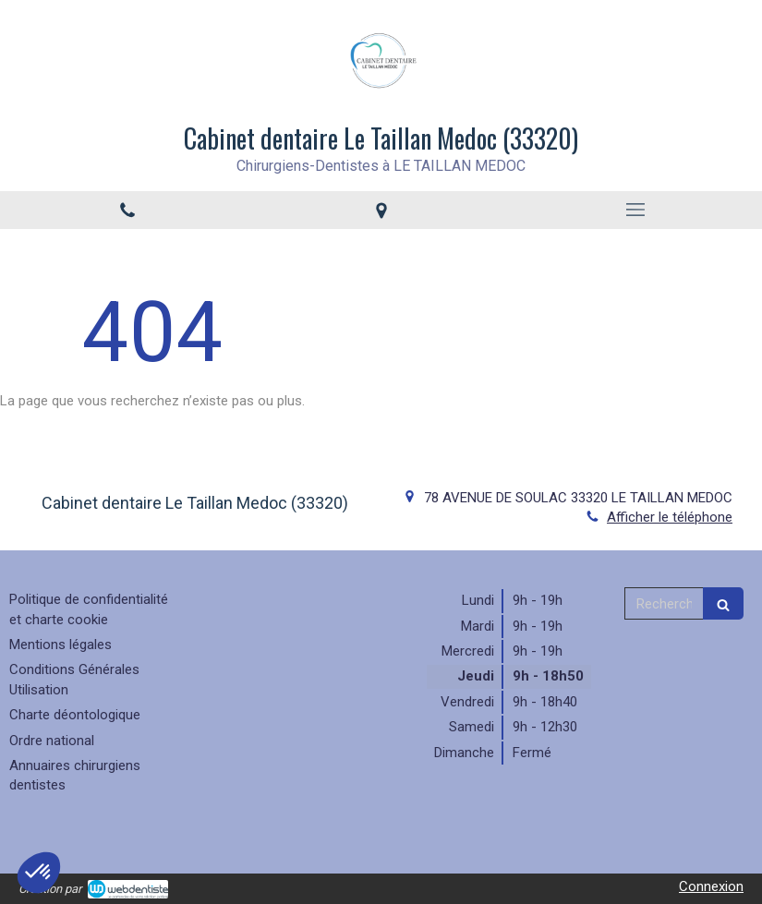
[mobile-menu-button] (635, 209)
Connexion (711, 886)
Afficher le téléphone (669, 517)
